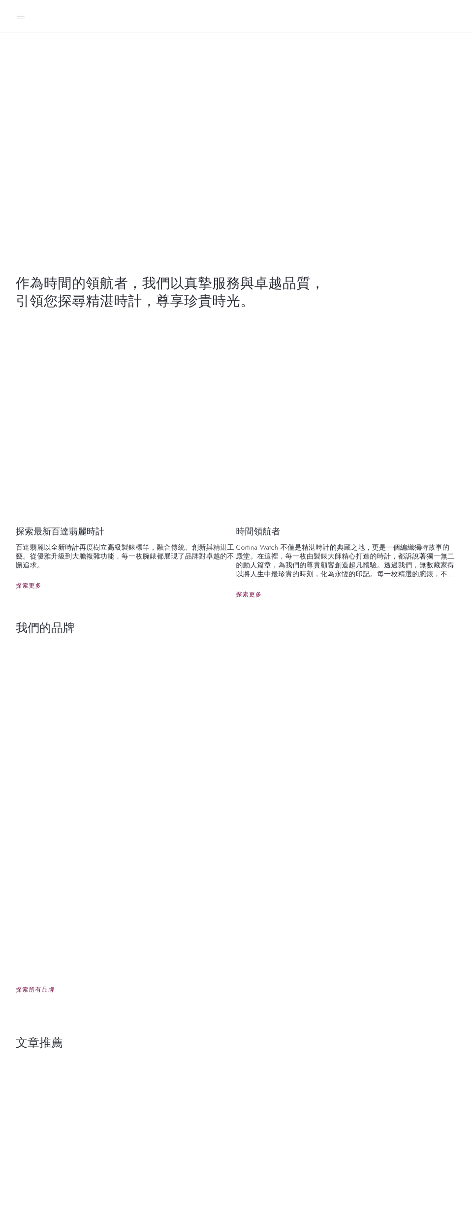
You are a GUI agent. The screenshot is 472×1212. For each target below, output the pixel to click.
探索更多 (29, 585)
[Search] (451, 16)
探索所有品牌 (35, 989)
